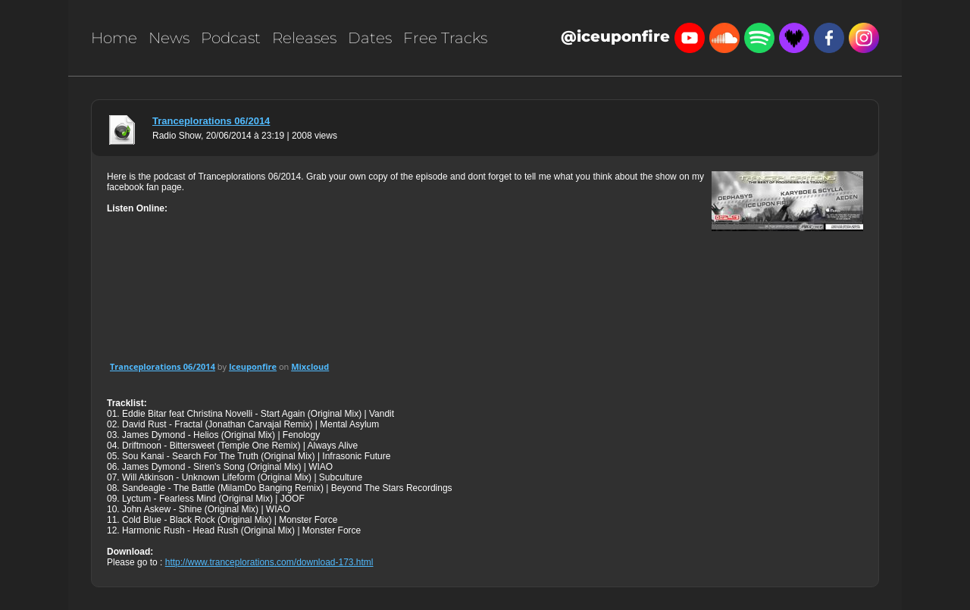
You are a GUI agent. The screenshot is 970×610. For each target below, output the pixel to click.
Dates (370, 38)
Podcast (231, 38)
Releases (304, 38)
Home (114, 38)
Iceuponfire (253, 366)
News (169, 38)
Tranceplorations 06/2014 (211, 121)
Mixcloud (310, 366)
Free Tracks (445, 38)
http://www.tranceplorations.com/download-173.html (269, 562)
